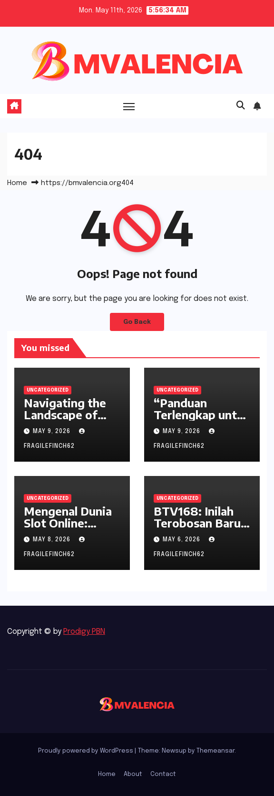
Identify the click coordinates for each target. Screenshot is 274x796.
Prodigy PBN (84, 632)
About (133, 774)
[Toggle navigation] (129, 106)
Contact (163, 774)
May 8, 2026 (52, 540)
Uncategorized (47, 390)
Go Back (137, 322)
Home (17, 183)
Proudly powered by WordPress (86, 751)
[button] (240, 106)
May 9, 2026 (52, 431)
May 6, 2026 (182, 540)
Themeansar (215, 751)
